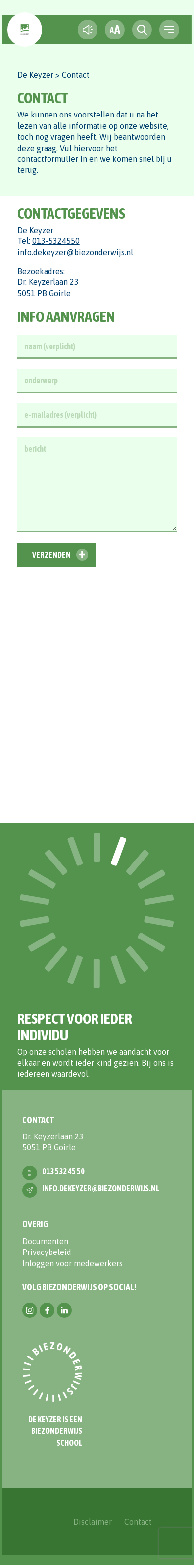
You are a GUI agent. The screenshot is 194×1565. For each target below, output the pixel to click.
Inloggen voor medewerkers (72, 1263)
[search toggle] (142, 29)
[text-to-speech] (87, 29)
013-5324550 (56, 240)
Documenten (45, 1241)
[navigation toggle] (169, 29)
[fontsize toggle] (115, 29)
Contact (138, 1521)
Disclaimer (92, 1521)
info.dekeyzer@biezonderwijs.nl (75, 252)
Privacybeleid (46, 1252)
